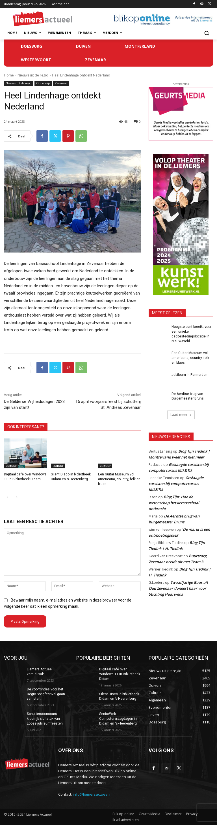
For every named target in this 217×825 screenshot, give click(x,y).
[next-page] (16, 497)
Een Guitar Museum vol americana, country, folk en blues (119, 479)
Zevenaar (61, 83)
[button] (206, 33)
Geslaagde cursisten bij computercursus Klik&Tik (176, 483)
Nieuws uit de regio (33, 75)
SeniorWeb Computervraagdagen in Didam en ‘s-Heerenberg (118, 718)
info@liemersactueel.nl (92, 794)
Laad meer (181, 414)
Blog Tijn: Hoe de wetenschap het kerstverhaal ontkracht (174, 502)
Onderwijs (43, 83)
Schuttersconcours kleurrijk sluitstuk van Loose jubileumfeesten (45, 718)
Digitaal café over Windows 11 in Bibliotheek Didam (119, 674)
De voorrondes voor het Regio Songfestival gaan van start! (46, 694)
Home (9, 75)
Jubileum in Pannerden (189, 375)
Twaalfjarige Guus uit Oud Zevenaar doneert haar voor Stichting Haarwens (178, 588)
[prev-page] (7, 497)
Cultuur (11, 466)
